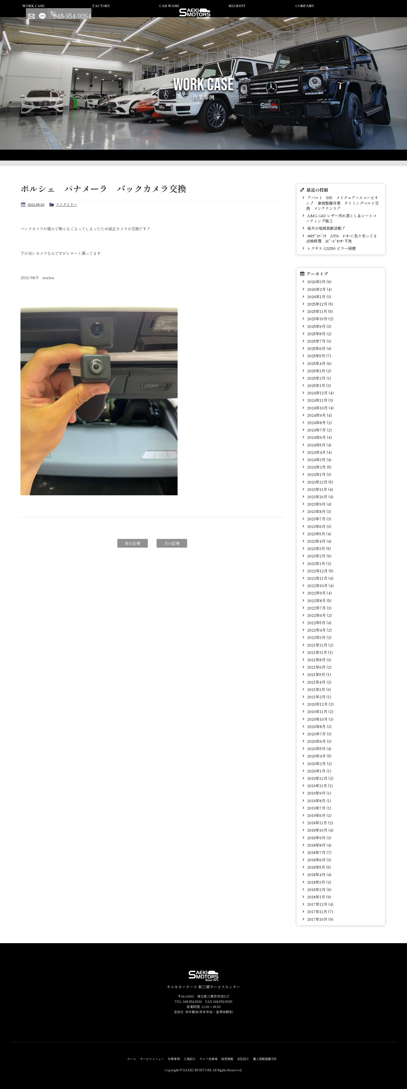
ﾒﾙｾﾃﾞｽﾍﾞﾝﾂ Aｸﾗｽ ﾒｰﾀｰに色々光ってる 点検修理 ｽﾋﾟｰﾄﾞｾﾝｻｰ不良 (343, 238)
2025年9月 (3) (318, 326)
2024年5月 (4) (318, 444)
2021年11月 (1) (319, 652)
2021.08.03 (36, 204)
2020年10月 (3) (319, 719)
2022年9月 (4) (319, 592)
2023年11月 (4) (319, 489)
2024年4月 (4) (319, 452)
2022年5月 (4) (318, 622)
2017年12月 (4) (319, 904)
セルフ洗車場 (237, 14)
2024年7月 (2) (319, 429)
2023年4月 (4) (318, 541)
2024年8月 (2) (319, 422)
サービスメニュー (115, 14)
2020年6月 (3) (318, 741)
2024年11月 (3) (319, 400)
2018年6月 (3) (318, 859)
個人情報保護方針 (265, 1059)
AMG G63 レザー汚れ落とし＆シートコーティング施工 (341, 218)
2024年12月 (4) (320, 392)
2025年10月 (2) (319, 318)
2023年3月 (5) (318, 548)
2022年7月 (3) (318, 607)
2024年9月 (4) (319, 415)
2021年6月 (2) (318, 666)
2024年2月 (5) (318, 466)
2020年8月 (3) (318, 726)
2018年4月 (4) (318, 874)
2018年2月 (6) (318, 889)
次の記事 (171, 543)
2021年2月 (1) (318, 696)
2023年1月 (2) (318, 563)
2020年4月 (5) (318, 755)
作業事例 (155, 14)
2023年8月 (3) (318, 511)
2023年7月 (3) (318, 518)
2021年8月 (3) (318, 659)
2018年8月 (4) (318, 844)
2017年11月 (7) (319, 911)
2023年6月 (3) (318, 526)
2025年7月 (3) (318, 340)
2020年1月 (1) (318, 770)
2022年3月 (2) (318, 637)
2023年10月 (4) (319, 496)
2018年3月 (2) (318, 882)
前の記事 (132, 543)
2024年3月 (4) (318, 459)
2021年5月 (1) (318, 674)
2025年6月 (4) (318, 348)
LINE (357, 13)
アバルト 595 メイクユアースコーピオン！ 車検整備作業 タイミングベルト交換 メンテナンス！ (342, 203)
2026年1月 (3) (318, 296)
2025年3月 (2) (318, 370)
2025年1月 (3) (318, 385)
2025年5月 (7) (318, 355)
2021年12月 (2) (319, 644)
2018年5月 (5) (318, 867)
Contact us (347, 13)
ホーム (131, 1059)
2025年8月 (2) (318, 333)
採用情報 (278, 14)
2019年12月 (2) (319, 778)
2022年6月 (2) (319, 615)
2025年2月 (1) (318, 378)
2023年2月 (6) (318, 555)
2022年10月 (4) (320, 585)
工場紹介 (196, 14)
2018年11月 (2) (319, 822)
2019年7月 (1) (318, 807)
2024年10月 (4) (320, 407)
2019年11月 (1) (319, 785)
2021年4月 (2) (318, 681)
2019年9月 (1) (318, 792)
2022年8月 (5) (318, 600)
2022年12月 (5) (319, 570)
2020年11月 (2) (319, 711)
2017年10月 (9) (319, 919)
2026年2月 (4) (319, 289)
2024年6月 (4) (319, 437)
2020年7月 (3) (318, 733)
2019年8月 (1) (318, 800)
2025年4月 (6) (318, 363)
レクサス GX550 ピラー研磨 (331, 248)
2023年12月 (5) (319, 481)
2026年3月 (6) (318, 281)
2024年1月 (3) (318, 474)
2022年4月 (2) (319, 629)
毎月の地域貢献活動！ (325, 228)
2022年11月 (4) (319, 578)
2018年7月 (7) (318, 852)
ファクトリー (66, 204)
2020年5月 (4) (318, 748)
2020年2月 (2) (319, 763)
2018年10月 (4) (319, 829)
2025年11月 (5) (319, 311)
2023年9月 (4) (318, 503)
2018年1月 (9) (318, 896)
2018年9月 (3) (318, 837)
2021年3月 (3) (318, 689)
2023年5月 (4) (318, 533)
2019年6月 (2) (318, 815)
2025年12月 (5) (319, 303)
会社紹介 (318, 14)
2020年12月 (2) (320, 704)
